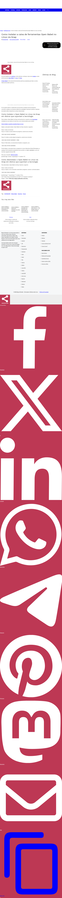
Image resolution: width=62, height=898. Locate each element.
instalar (34, 76)
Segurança (23, 245)
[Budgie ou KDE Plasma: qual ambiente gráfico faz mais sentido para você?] (56, 81)
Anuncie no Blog (45, 263)
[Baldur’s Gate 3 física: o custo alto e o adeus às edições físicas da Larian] (47, 116)
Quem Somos (44, 252)
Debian (22, 264)
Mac (22, 259)
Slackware (23, 281)
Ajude (43, 10)
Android (34, 10)
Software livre (7, 30)
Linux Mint (23, 267)
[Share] (5, 299)
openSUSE (23, 273)
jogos (22, 254)
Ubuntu (22, 262)
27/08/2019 (7, 194)
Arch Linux (23, 275)
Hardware (23, 251)
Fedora (22, 270)
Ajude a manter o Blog (46, 260)
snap (24, 194)
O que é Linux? (44, 245)
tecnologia (34, 119)
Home (1, 30)
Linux (30, 10)
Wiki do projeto (14, 155)
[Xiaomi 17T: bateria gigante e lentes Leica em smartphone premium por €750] (47, 80)
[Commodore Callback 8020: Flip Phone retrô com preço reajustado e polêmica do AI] (56, 98)
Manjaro (23, 283)
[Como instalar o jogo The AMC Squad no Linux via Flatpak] (47, 98)
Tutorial (13, 10)
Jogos (39, 10)
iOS (22, 243)
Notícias (7, 10)
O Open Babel (4, 81)
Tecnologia (24, 10)
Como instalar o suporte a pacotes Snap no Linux (12, 124)
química (13, 76)
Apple (22, 256)
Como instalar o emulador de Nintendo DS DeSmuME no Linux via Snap (25, 209)
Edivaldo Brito (5, 39)
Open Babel (11, 78)
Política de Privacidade (46, 255)
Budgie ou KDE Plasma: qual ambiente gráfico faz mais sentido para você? (56, 87)
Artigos (18, 10)
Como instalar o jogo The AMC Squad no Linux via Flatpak (47, 103)
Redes (22, 286)
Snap (20, 78)
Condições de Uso (45, 258)
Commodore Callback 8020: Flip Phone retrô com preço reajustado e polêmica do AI (56, 106)
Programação (24, 248)
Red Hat (23, 278)
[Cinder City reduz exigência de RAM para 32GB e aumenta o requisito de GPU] (56, 116)
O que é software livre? (46, 243)
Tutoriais (43, 240)
